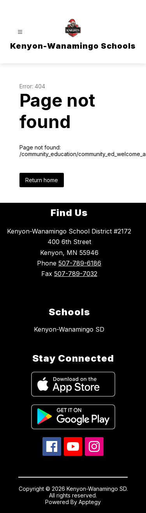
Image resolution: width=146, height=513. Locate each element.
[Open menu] (20, 32)
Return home (41, 180)
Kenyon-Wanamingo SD (69, 329)
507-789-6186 (79, 263)
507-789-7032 (75, 274)
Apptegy (90, 502)
